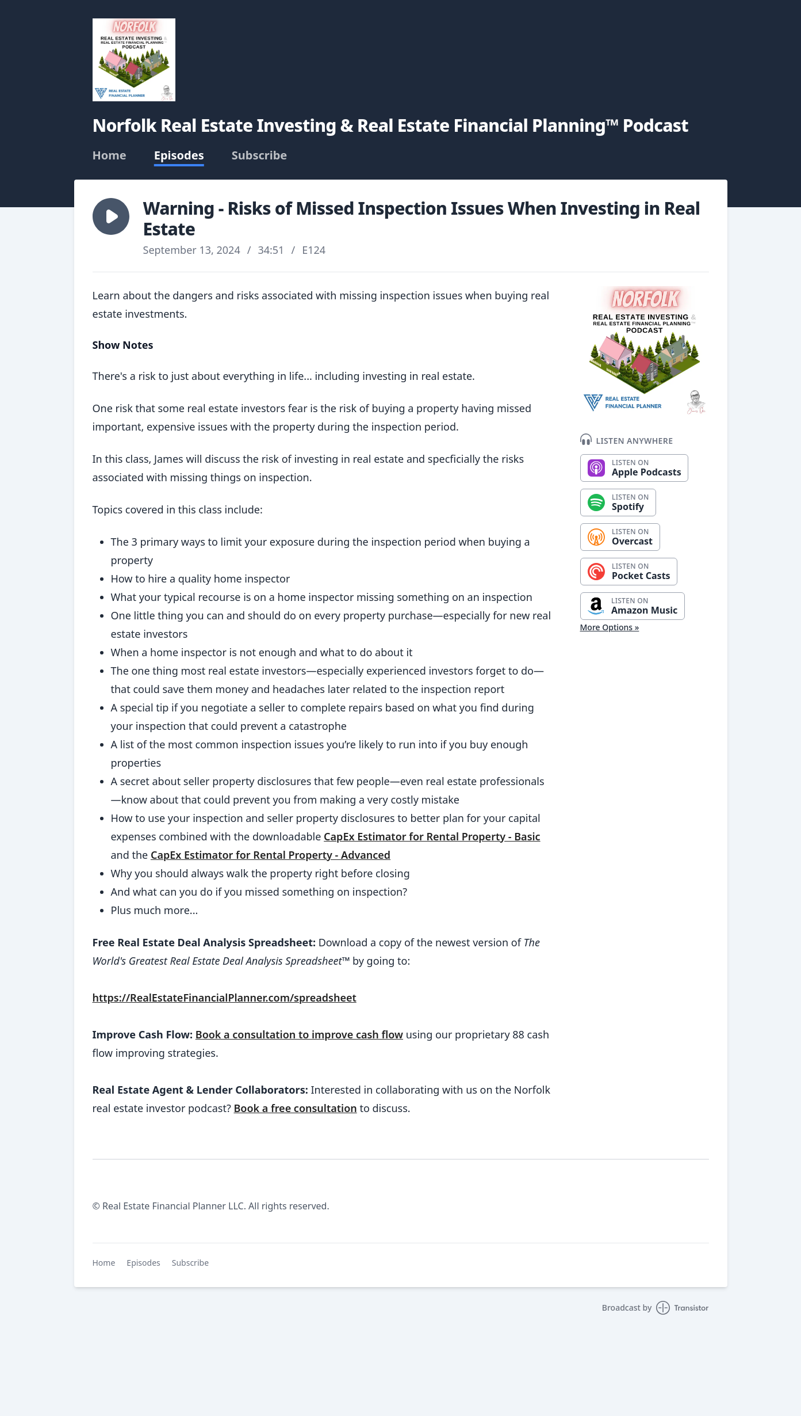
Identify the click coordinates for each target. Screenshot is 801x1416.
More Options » (609, 627)
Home (110, 155)
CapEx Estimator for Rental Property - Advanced (270, 855)
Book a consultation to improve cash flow (299, 1034)
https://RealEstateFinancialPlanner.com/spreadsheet (225, 997)
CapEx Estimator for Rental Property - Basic (432, 836)
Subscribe (260, 155)
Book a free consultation (295, 1108)
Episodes (179, 155)
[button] (111, 216)
